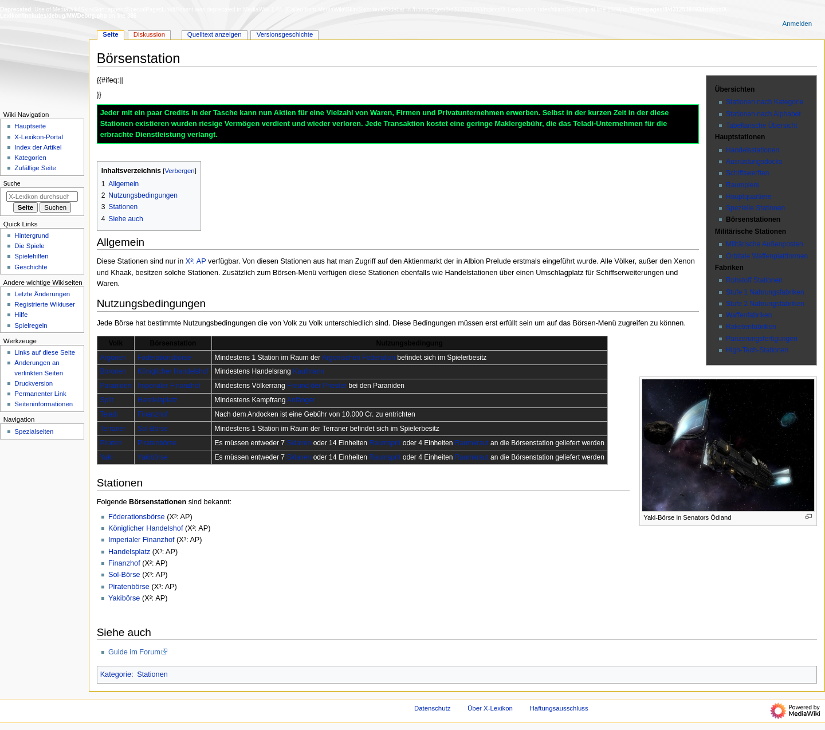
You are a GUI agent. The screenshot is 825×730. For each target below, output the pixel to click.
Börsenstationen (753, 219)
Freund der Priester (317, 386)
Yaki (106, 457)
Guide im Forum (134, 652)
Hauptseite (30, 126)
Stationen (152, 674)
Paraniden (115, 386)
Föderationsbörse (164, 358)
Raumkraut (472, 443)
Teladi (108, 414)
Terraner (112, 429)
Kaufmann (308, 371)
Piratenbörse (157, 443)
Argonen (113, 358)
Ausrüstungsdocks (754, 162)
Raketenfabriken (751, 327)
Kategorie (115, 674)
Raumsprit (384, 443)
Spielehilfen (31, 256)
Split (106, 400)
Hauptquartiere (749, 197)
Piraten (110, 443)
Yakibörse (153, 457)
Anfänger (301, 400)
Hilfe (21, 314)
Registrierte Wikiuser (44, 304)
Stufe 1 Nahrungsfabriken (765, 292)
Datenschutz (432, 708)
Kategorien (30, 157)
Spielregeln (30, 325)
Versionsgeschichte (285, 34)
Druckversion (33, 383)
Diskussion (149, 34)
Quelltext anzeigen (214, 34)
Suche (12, 183)
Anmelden (797, 23)
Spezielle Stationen (755, 208)
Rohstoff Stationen (754, 280)
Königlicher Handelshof (173, 371)
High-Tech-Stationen (757, 350)
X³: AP (196, 261)
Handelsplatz (158, 400)
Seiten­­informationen (43, 404)
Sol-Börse (153, 429)
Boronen (113, 371)
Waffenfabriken (749, 315)
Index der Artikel (37, 147)
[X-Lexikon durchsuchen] (42, 196)
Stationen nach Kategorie (764, 102)
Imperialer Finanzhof (169, 386)
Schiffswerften (747, 173)
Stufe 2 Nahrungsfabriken (765, 304)
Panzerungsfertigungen (762, 339)
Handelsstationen (752, 150)
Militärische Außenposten (764, 244)
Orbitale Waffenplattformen (767, 256)
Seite (110, 34)
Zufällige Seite (35, 167)
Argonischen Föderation (358, 358)
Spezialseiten (33, 431)
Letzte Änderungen (42, 294)
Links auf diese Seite (44, 352)
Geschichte (30, 267)
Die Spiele (29, 245)
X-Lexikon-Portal (38, 137)
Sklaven (298, 443)
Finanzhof (153, 414)
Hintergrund (31, 235)
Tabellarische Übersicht (762, 125)
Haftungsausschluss (559, 708)
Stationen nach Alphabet (763, 114)
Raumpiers (742, 185)
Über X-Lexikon (490, 708)
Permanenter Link (40, 393)
